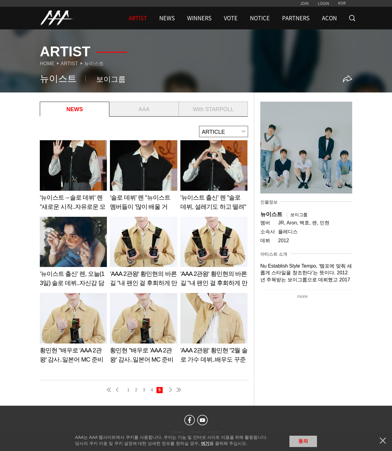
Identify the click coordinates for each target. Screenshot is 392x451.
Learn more (73, 177)
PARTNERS (296, 18)
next (169, 390)
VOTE (231, 18)
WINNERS (199, 18)
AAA (143, 109)
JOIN (304, 3)
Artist (69, 63)
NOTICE (260, 18)
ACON (329, 18)
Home (47, 63)
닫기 (383, 441)
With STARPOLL (213, 109)
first (109, 390)
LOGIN (323, 3)
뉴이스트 (94, 63)
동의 (303, 441)
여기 (205, 443)
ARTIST (138, 18)
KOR (342, 3)
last (178, 390)
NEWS (167, 18)
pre (118, 390)
